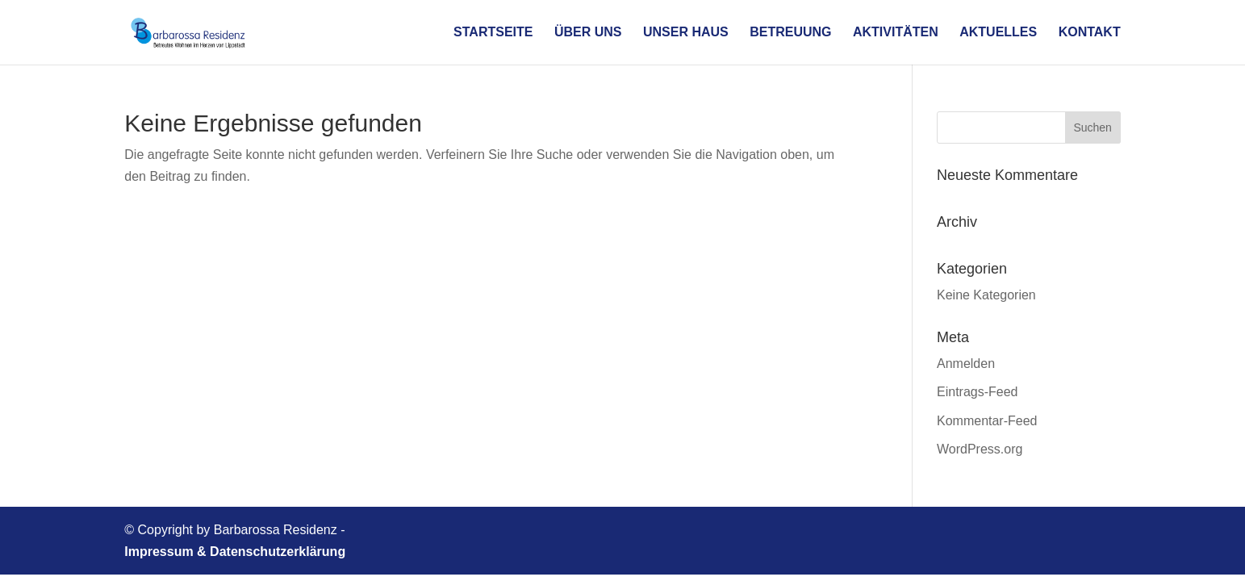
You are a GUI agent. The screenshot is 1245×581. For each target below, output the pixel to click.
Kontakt (1090, 33)
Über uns (588, 33)
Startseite (493, 33)
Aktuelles (998, 33)
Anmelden (966, 363)
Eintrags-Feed (977, 392)
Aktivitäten (895, 33)
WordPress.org (979, 449)
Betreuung (790, 33)
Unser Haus (686, 33)
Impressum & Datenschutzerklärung (234, 551)
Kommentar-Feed (987, 421)
